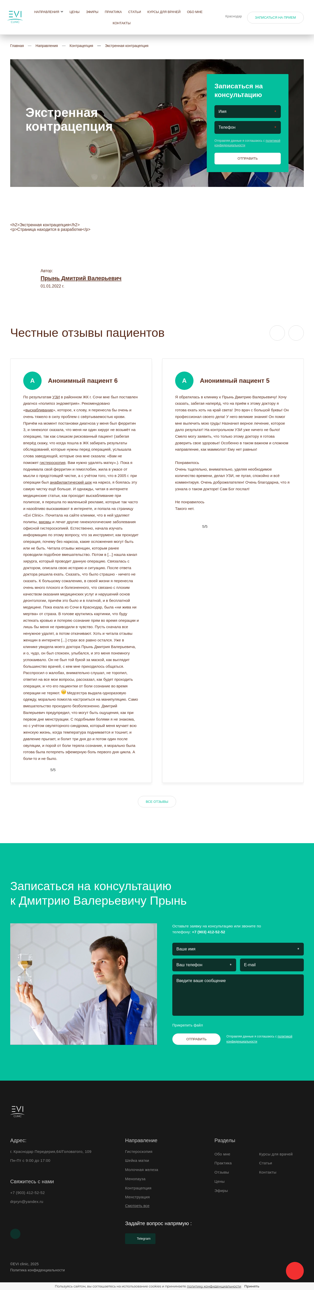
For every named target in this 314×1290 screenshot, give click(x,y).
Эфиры (92, 12)
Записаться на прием (275, 17)
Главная (17, 46)
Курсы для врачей (163, 12)
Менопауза (135, 1179)
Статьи (134, 12)
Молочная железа (141, 1169)
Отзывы (221, 1172)
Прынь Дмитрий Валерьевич (81, 278)
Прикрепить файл (192, 1025)
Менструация (137, 1197)
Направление (141, 1140)
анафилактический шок (71, 482)
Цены (74, 12)
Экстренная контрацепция (126, 46)
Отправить (247, 158)
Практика (113, 12)
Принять (251, 1286)
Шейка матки (137, 1160)
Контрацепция (81, 46)
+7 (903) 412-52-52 (208, 932)
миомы (45, 522)
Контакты (121, 23)
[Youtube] (15, 1234)
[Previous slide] (277, 333)
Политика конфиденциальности (37, 1270)
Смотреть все (137, 1205)
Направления (48, 12)
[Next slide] (296, 333)
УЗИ (56, 397)
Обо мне (194, 12)
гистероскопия (52, 462)
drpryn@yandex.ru (26, 1201)
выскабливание (39, 410)
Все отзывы (157, 802)
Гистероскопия (138, 1151)
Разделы (224, 1140)
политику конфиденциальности (214, 1286)
